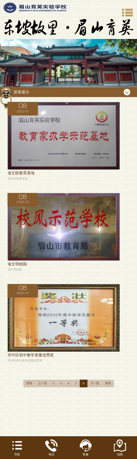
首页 (29, 383)
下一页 (94, 383)
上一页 (42, 383)
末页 (108, 383)
